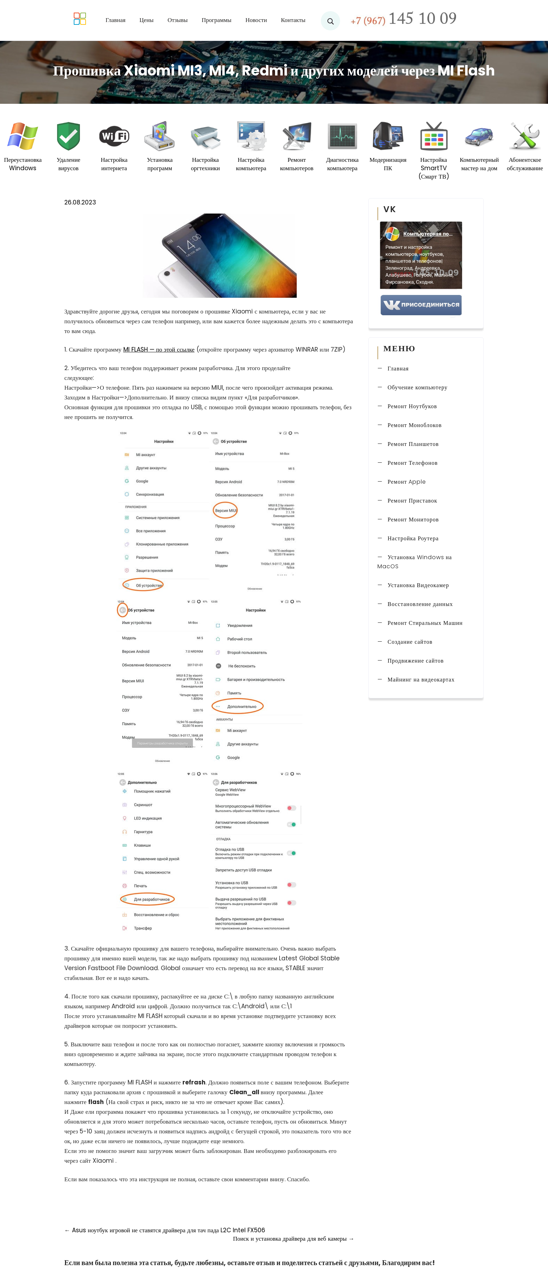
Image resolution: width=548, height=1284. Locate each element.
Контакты (293, 20)
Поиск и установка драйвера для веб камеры (293, 1238)
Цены (146, 20)
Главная (115, 20)
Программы (216, 20)
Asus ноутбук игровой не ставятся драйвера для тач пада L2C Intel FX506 (164, 1230)
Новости (256, 20)
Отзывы (177, 20)
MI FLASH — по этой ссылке (159, 349)
